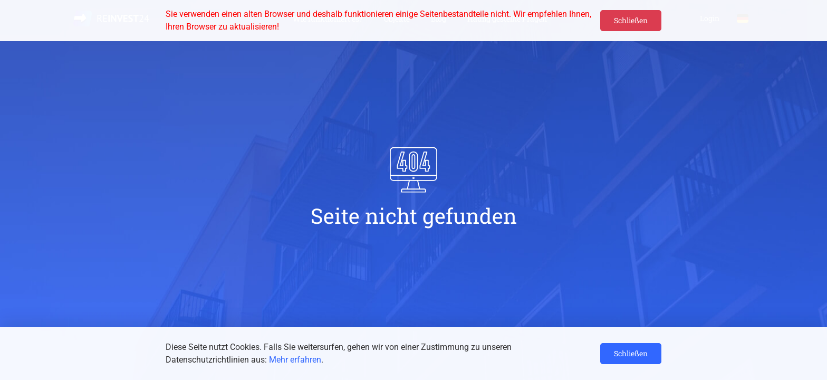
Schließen (631, 20)
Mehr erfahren (295, 360)
